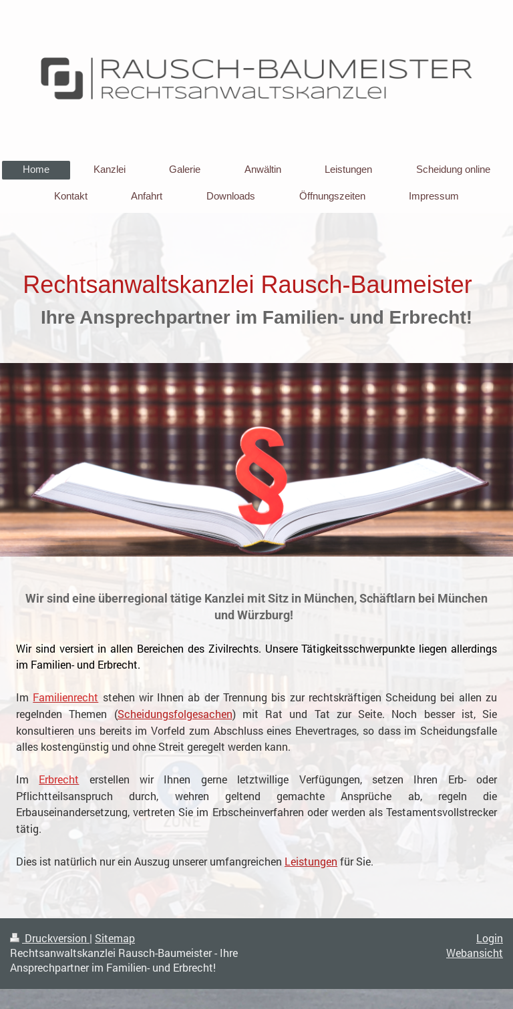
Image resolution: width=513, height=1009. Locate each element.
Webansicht (474, 953)
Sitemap (115, 938)
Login (489, 938)
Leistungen (311, 861)
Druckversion (50, 938)
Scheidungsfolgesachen (175, 714)
